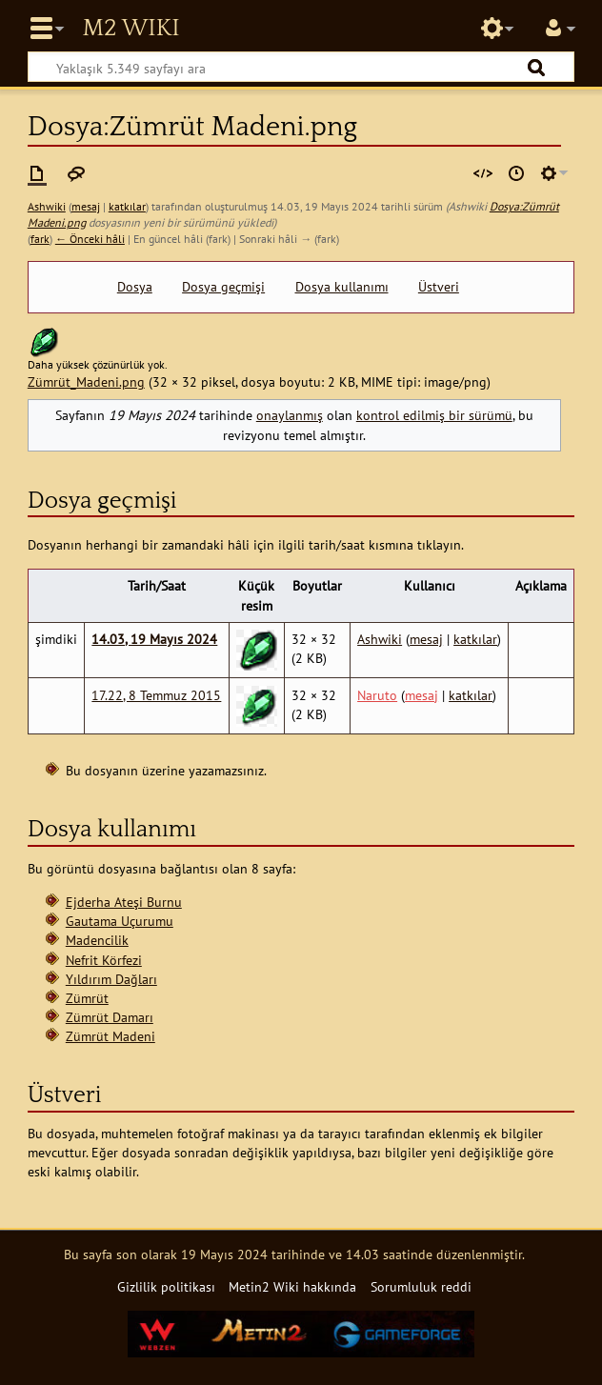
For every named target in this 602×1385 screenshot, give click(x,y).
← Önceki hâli (90, 238)
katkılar (127, 206)
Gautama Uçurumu (119, 921)
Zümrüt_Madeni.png (86, 381)
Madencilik (97, 940)
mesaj (85, 206)
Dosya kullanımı (342, 286)
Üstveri (438, 286)
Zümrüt (87, 998)
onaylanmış (289, 415)
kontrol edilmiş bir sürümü (434, 415)
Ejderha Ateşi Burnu (124, 902)
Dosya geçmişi (223, 286)
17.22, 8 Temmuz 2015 (156, 695)
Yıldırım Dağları (111, 979)
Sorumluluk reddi (421, 1286)
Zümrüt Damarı (109, 1017)
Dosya (134, 286)
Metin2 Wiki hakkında (292, 1286)
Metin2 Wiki (130, 28)
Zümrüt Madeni (110, 1036)
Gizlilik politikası (166, 1286)
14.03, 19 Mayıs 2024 (154, 639)
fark (40, 238)
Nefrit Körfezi (104, 960)
